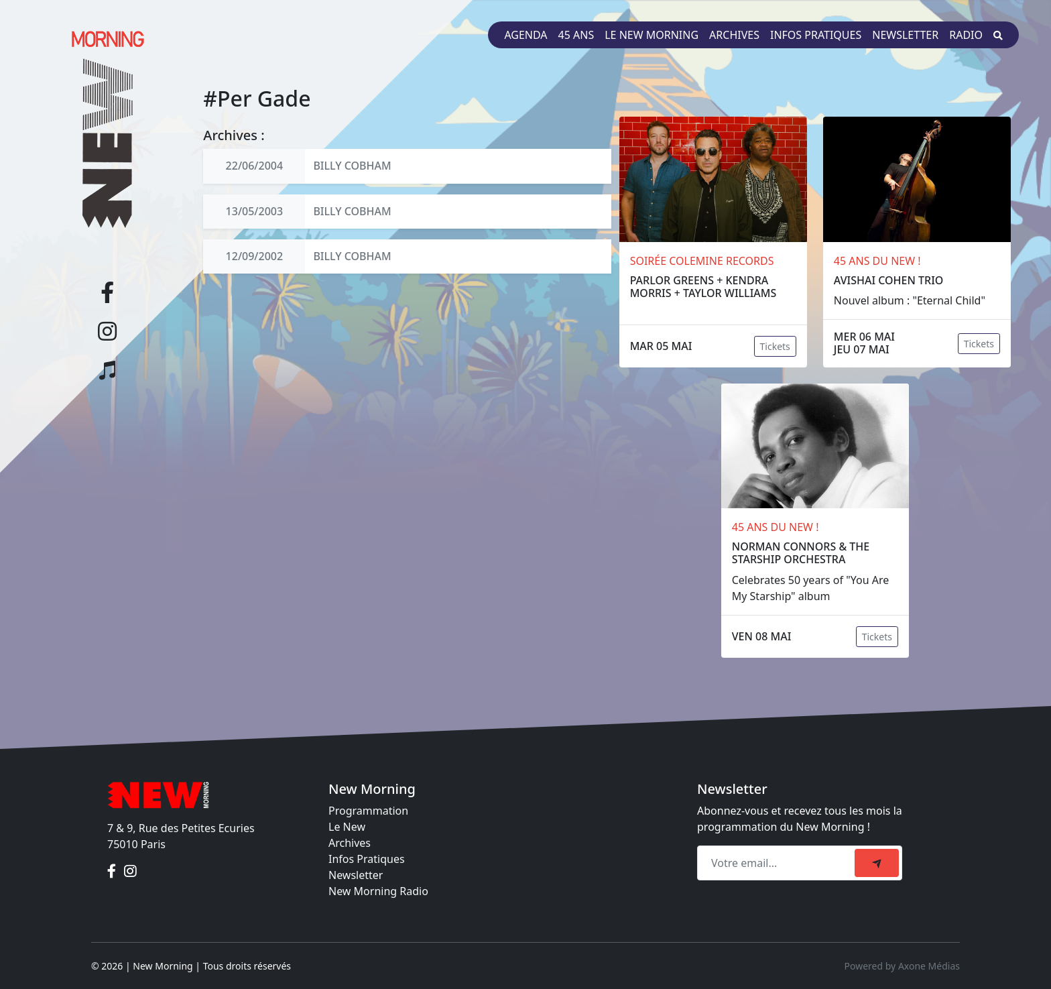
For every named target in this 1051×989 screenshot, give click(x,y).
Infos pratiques (815, 34)
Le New (346, 826)
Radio (966, 34)
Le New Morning (651, 34)
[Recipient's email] (777, 863)
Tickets (775, 346)
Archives (734, 34)
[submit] (877, 863)
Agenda (525, 34)
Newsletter (905, 34)
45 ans (576, 34)
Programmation (368, 810)
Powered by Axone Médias (902, 965)
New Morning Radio (378, 891)
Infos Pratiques (366, 859)
